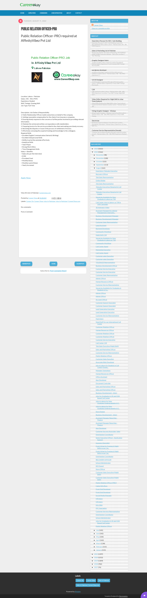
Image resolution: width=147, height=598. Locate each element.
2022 (96, 152)
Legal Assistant (101, 225)
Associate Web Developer (105, 362)
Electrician (95, 121)
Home (53, 264)
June (97, 533)
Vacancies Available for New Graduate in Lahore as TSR (106, 198)
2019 (96, 561)
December (100, 155)
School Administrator (103, 463)
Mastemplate (123, 596)
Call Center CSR (101, 343)
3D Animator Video (102, 207)
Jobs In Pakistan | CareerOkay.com (68, 201)
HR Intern (99, 499)
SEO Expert (100, 466)
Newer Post (26, 264)
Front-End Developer (103, 489)
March (98, 543)
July (97, 530)
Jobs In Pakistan (49, 201)
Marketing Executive (103, 250)
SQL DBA (99, 505)
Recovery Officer (102, 174)
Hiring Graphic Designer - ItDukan (104, 111)
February (99, 547)
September (100, 165)
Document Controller (103, 383)
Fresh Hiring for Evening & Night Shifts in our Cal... (107, 447)
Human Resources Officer (105, 330)
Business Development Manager (107, 216)
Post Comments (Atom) (58, 271)
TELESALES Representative (105, 262)
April (98, 540)
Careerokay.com (45, 193)
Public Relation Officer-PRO (39, 29)
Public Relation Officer (104, 356)
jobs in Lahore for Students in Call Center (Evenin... (107, 366)
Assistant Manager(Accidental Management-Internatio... (106, 212)
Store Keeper (100, 412)
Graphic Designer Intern (100, 60)
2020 (96, 557)
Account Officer (101, 300)
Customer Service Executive (105, 269)
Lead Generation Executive (105, 309)
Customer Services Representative (108, 511)
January (99, 550)
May (97, 537)
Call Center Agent (102, 246)
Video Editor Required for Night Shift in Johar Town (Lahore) (107, 100)
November (100, 158)
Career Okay (38, 201)
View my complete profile (101, 28)
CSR (93, 89)
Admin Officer (101, 278)
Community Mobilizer (103, 232)
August (98, 168)
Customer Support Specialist (106, 303)
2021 (96, 554)
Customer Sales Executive (105, 359)
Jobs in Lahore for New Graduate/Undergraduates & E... (108, 402)
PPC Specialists (101, 508)
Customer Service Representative (107, 285)
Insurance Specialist (103, 443)
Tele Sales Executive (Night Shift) (107, 346)
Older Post (80, 264)
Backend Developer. (103, 229)
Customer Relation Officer (105, 327)
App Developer (101, 380)
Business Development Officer (106, 266)
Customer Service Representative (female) (106, 130)
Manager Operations (103, 371)
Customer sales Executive (105, 256)
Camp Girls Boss (101, 486)
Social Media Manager (104, 495)
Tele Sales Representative (105, 177)
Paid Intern (99, 319)
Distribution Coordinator (104, 435)
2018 (96, 564)
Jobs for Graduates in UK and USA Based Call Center (108, 397)
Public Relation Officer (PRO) (106, 483)
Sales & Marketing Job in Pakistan (104, 51)
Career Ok (30, 201)
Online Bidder (100, 180)
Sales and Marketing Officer (106, 349)
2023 (96, 149)
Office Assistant (101, 377)
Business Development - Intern (106, 393)
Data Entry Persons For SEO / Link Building (107, 41)
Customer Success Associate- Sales (108, 431)
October (99, 161)
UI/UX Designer (97, 80)
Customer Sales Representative (106, 222)
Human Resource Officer (104, 282)
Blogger (78, 591)
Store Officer (100, 469)
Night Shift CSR (101, 235)
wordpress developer (99, 70)
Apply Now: (26, 178)
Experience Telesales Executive (106, 171)
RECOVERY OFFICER (103, 460)
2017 (96, 567)
